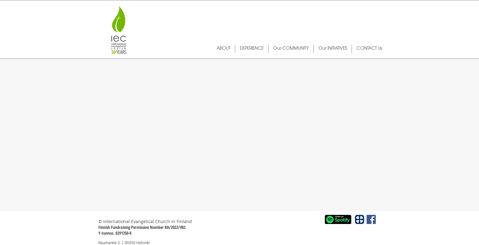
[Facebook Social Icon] (371, 219)
